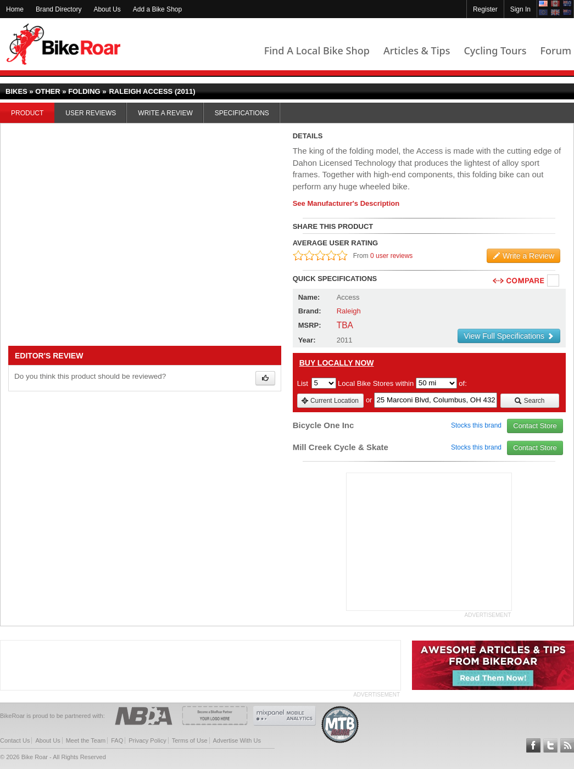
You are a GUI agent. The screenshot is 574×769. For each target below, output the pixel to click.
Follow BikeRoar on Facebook (533, 745)
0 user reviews (391, 256)
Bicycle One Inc (323, 425)
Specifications (242, 113)
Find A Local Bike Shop (317, 50)
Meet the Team (86, 740)
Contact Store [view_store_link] (535, 426)
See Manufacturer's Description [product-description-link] (346, 203)
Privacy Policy (147, 740)
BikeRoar (63, 44)
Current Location (330, 401)
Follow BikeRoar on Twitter (550, 745)
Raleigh (349, 311)
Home (15, 9)
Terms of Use (190, 740)
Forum (555, 50)
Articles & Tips (416, 50)
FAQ (117, 740)
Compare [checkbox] (553, 281)
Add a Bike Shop (157, 9)
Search (529, 401)
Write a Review (165, 113)
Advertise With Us (237, 740)
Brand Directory (58, 9)
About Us (106, 9)
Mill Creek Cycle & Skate (340, 447)
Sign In (520, 9)
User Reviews (90, 113)
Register (485, 9)
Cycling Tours (495, 50)
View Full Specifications (509, 336)
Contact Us (15, 740)
